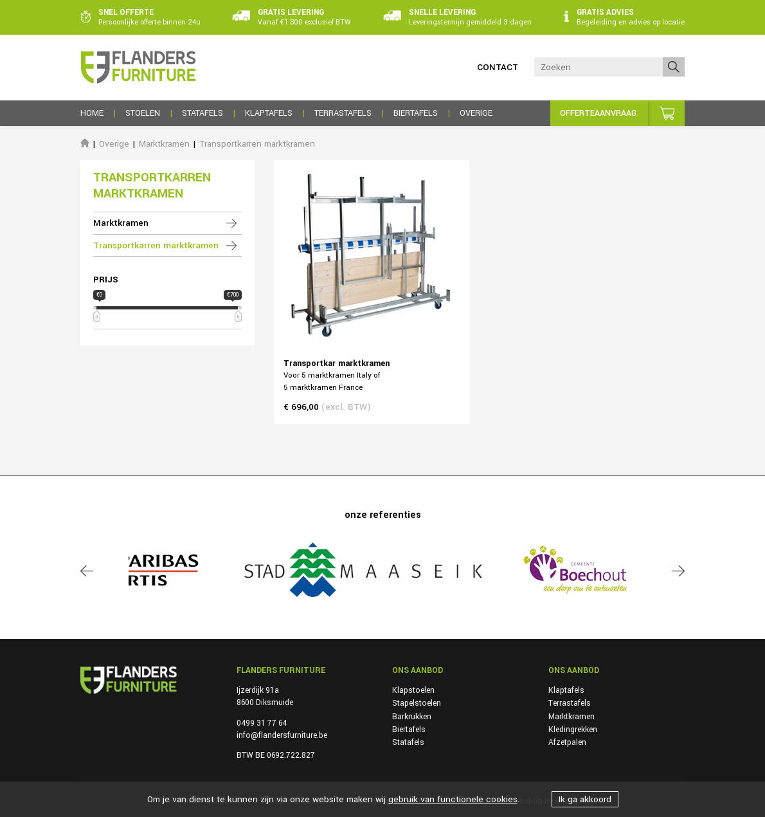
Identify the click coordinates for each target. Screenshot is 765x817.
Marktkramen (164, 144)
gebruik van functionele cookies (453, 799)
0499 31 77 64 (262, 723)
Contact (497, 67)
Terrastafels (569, 703)
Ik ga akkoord (585, 799)
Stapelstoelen (416, 703)
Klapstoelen (413, 690)
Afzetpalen (567, 742)
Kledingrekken (572, 729)
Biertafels (409, 729)
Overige (114, 144)
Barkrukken (411, 716)
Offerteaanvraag (598, 113)
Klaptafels (566, 690)
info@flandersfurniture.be (282, 735)
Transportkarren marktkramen (257, 144)
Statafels (408, 742)
